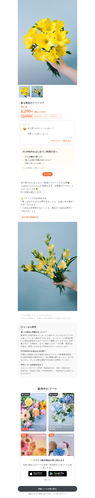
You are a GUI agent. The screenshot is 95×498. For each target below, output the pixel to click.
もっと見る (47, 174)
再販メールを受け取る (47, 489)
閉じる (47, 480)
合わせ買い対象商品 (30, 217)
